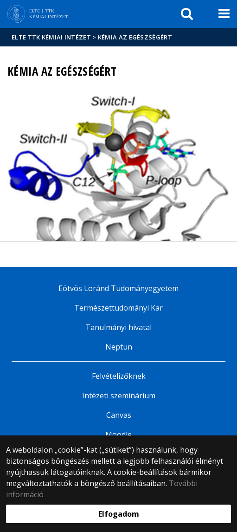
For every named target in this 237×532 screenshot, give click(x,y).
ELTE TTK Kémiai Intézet (51, 37)
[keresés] (187, 14)
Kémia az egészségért (135, 37)
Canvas (118, 415)
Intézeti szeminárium (118, 395)
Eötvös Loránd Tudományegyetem (118, 288)
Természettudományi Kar (118, 308)
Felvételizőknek (119, 376)
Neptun (118, 347)
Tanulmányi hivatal (118, 327)
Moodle (118, 434)
